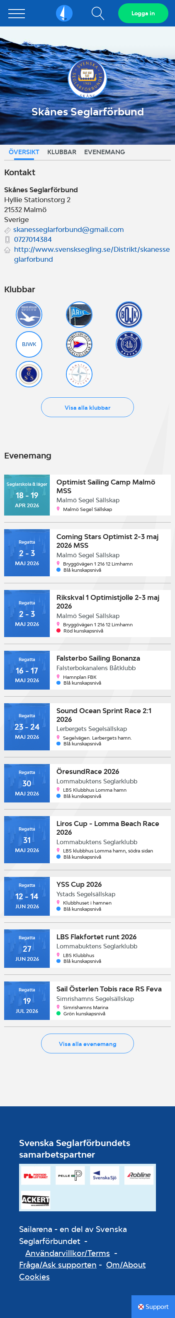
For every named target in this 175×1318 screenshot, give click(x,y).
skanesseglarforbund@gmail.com (68, 229)
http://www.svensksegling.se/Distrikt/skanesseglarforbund (92, 254)
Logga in (143, 13)
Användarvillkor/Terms (67, 1253)
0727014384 (33, 239)
